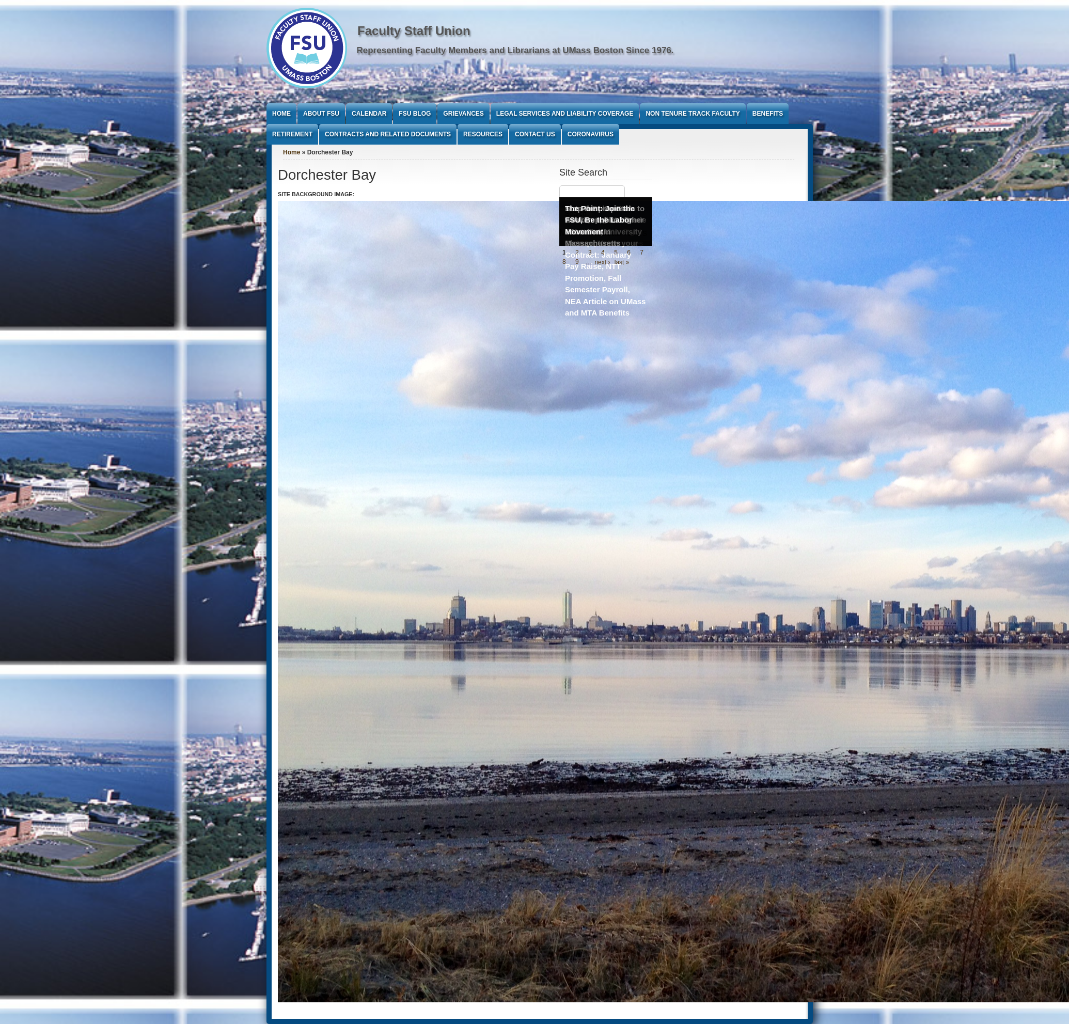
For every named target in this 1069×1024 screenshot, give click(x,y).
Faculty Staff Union (413, 31)
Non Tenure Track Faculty (693, 113)
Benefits (767, 113)
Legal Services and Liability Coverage (565, 113)
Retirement (292, 134)
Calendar (369, 113)
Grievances (463, 113)
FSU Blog (415, 113)
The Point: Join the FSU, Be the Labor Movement (600, 220)
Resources (482, 134)
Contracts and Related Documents (388, 134)
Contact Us (535, 134)
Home (281, 113)
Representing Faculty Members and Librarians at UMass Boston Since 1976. (515, 50)
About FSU (321, 113)
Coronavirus (591, 134)
